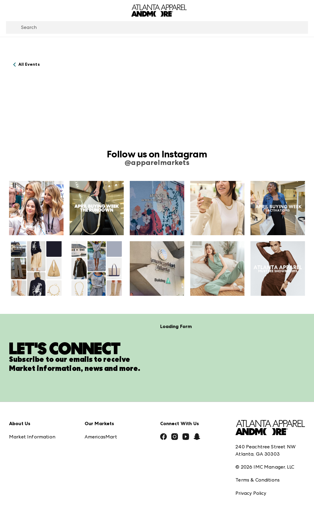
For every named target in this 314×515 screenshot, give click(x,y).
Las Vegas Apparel (106, 433)
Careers (17, 480)
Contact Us (22, 466)
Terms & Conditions (257, 436)
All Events (29, 64)
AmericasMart (101, 393)
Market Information (32, 393)
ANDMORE (97, 480)
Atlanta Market (103, 406)
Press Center (23, 406)
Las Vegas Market (105, 446)
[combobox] (157, 27)
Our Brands (22, 453)
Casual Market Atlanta (111, 419)
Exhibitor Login (26, 493)
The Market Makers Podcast (41, 440)
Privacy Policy (250, 449)
